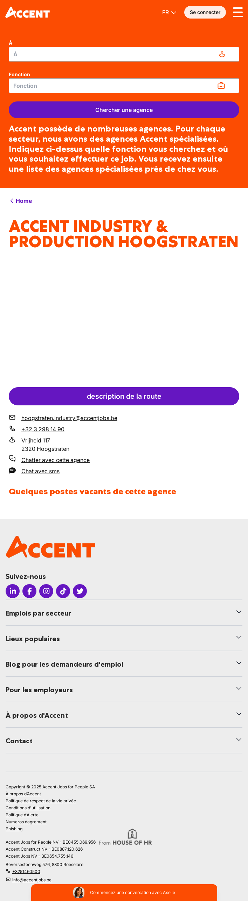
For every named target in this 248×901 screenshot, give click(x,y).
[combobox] (124, 54)
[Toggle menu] (238, 12)
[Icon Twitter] (80, 591)
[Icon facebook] (29, 591)
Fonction (19, 74)
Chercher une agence (124, 109)
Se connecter (205, 12)
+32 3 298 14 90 (42, 429)
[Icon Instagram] (46, 591)
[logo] (27, 12)
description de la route (124, 396)
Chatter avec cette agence (55, 459)
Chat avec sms (40, 471)
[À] (124, 54)
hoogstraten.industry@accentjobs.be (69, 417)
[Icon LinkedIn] (13, 591)
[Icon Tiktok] (63, 591)
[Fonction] (124, 85)
